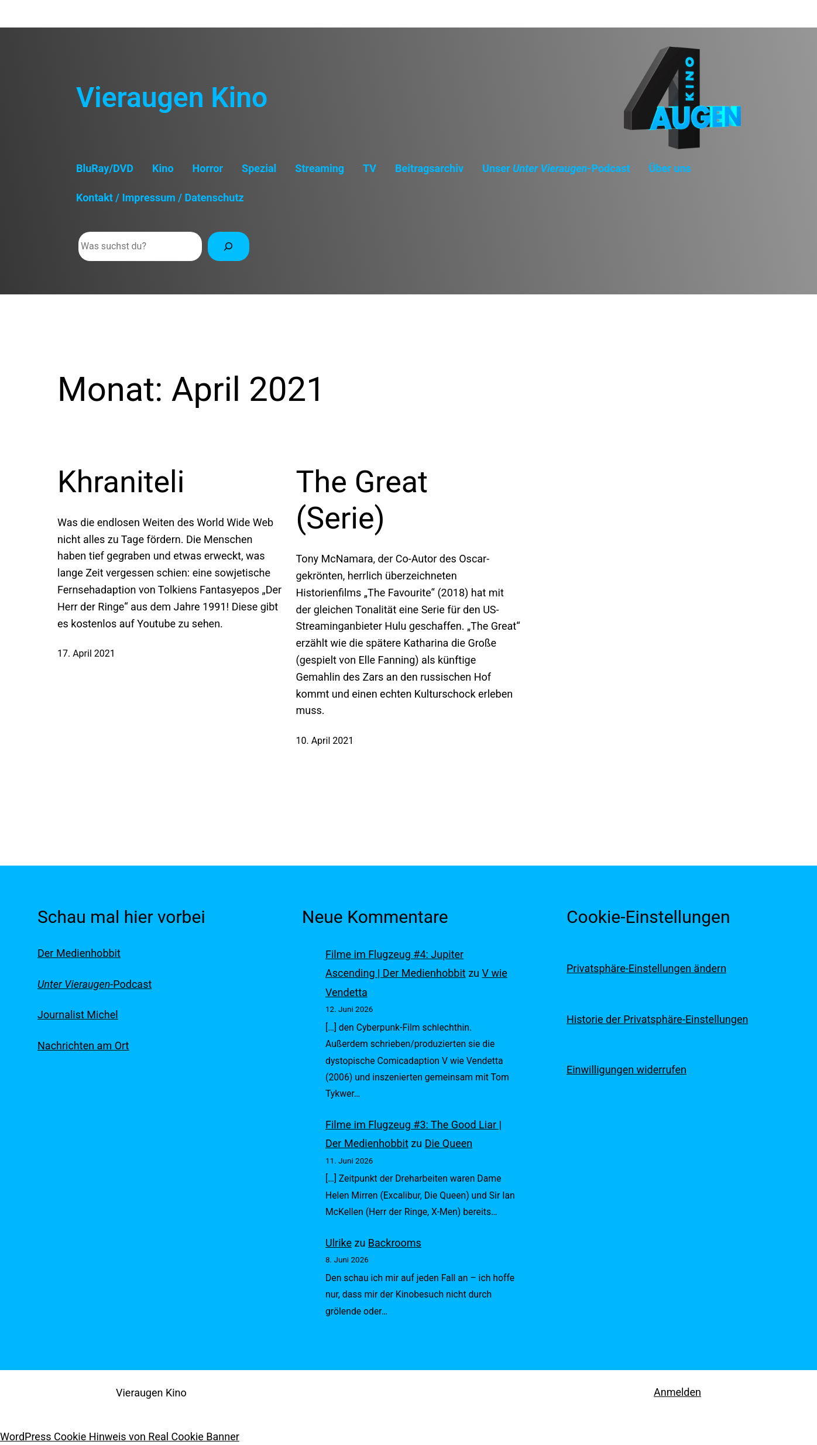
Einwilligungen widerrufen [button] (626, 1069)
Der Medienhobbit (79, 953)
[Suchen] (228, 246)
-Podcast (94, 984)
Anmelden (677, 1392)
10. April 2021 (325, 740)
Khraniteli (120, 482)
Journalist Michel (77, 1014)
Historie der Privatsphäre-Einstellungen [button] (657, 1019)
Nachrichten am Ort (83, 1045)
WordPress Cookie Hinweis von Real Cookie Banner (119, 1436)
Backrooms (394, 1243)
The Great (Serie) (362, 500)
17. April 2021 (86, 653)
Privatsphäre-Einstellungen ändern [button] (646, 968)
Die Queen (449, 1143)
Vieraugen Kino (171, 97)
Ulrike (338, 1243)
